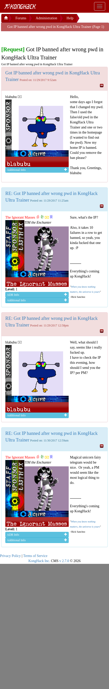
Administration (46, 18)
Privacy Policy (10, 556)
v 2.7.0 (64, 561)
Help (70, 18)
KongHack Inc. (39, 561)
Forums (20, 18)
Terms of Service (35, 556)
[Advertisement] (41, 37)
